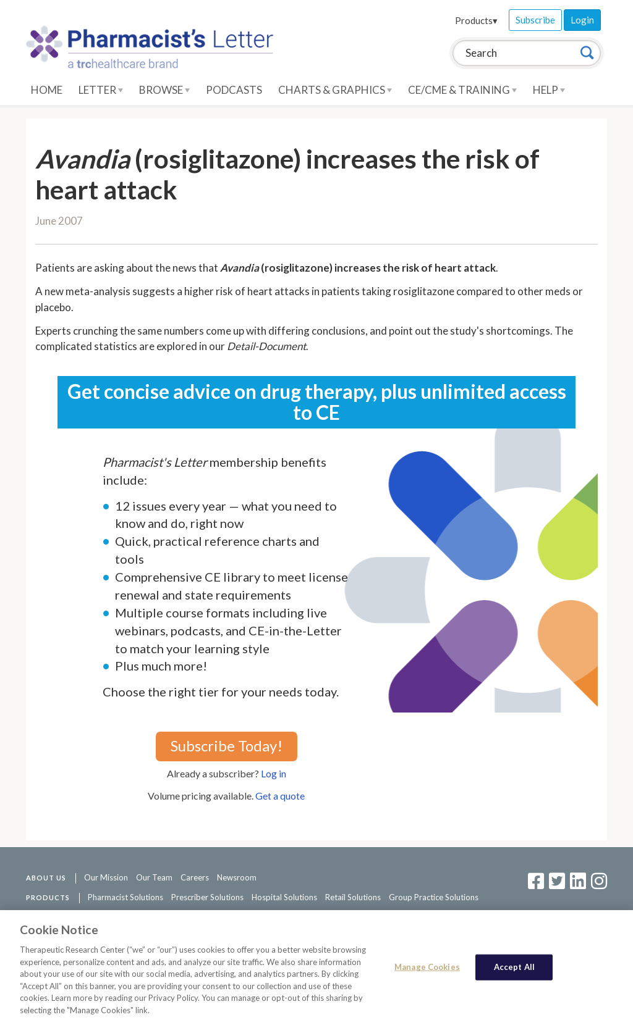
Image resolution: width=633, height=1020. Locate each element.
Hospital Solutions (284, 897)
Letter (101, 89)
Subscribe (535, 19)
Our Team (154, 877)
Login (582, 19)
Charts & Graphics (335, 89)
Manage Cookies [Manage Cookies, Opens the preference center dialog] (427, 970)
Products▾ (476, 20)
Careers (195, 877)
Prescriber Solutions (207, 897)
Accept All (514, 970)
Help (549, 89)
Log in (273, 773)
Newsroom (237, 877)
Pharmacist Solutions (125, 897)
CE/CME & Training (462, 89)
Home (46, 89)
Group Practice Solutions (433, 897)
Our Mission (106, 877)
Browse (164, 89)
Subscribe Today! (227, 746)
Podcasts (234, 89)
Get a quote (280, 795)
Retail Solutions (353, 897)
